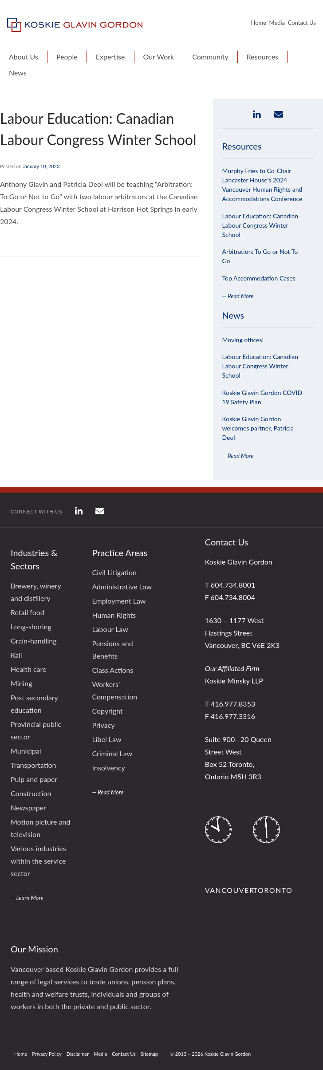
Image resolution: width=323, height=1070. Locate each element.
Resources (262, 56)
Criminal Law (112, 753)
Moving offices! (243, 340)
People (67, 56)
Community (210, 56)
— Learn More (27, 897)
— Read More (237, 296)
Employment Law (119, 600)
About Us (23, 56)
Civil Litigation (114, 572)
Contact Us (302, 22)
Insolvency (108, 767)
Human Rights (114, 615)
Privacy (103, 725)
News (18, 72)
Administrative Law (122, 586)
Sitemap (149, 1054)
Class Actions (112, 670)
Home (258, 22)
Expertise (110, 56)
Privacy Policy (46, 1054)
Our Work (158, 56)
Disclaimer (78, 1054)
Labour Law (110, 629)
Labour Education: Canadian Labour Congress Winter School (260, 225)
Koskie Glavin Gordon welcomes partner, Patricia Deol (258, 428)
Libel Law (106, 739)
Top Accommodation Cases (258, 278)
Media (277, 22)
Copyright (107, 711)
